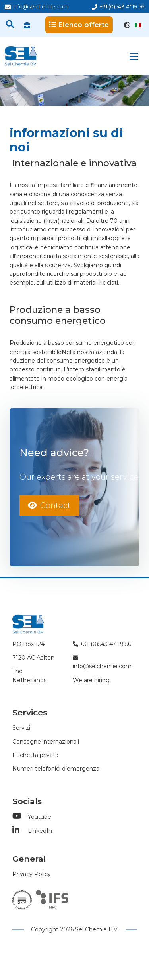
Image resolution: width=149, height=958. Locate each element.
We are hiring (91, 680)
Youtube (31, 816)
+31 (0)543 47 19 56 (118, 6)
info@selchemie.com (36, 6)
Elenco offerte (79, 25)
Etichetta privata (35, 755)
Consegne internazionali (45, 741)
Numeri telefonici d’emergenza (55, 768)
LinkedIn (32, 830)
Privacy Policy (31, 874)
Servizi (21, 727)
